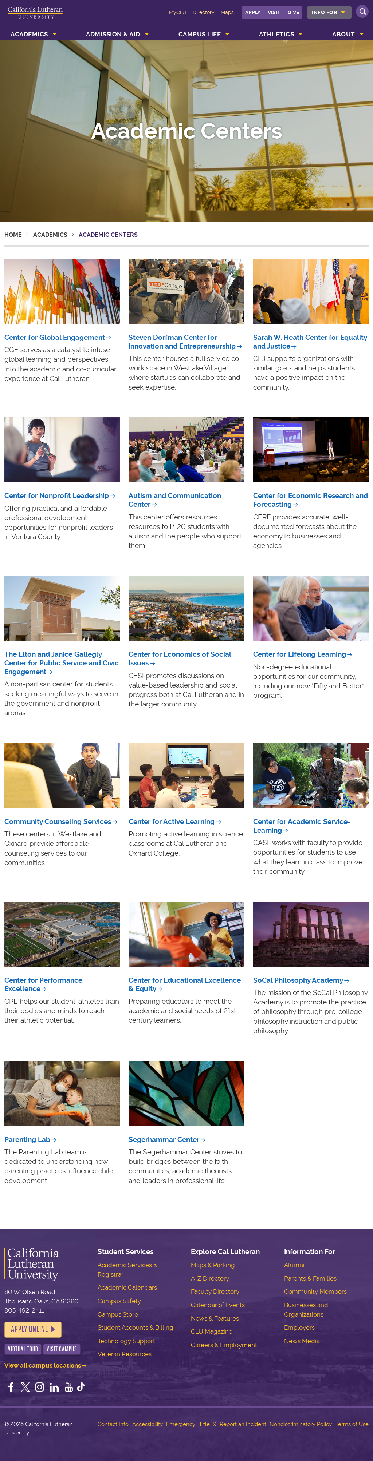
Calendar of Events (218, 1305)
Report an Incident (243, 1424)
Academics (29, 34)
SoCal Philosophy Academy (298, 980)
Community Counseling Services (57, 821)
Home (13, 234)
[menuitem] (329, 12)
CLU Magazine (211, 1331)
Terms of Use (352, 1424)
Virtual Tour (23, 1349)
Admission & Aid (113, 34)
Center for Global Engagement (54, 337)
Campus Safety (119, 1301)
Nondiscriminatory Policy (301, 1424)
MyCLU (177, 12)
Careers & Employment (224, 1345)
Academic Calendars (127, 1287)
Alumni (294, 1265)
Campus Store (118, 1314)
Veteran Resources (125, 1354)
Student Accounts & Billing (135, 1327)
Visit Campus (62, 1349)
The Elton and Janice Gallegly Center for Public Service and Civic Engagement (61, 663)
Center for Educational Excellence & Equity (185, 984)
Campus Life (199, 34)
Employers (299, 1327)
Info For (324, 12)
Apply (252, 12)
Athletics (276, 34)
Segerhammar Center (164, 1139)
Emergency (180, 1424)
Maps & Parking (213, 1265)
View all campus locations (42, 1365)
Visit (274, 12)
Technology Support (126, 1341)
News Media (302, 1341)
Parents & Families (310, 1278)
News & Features (215, 1318)
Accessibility (147, 1424)
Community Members (315, 1291)
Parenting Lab (27, 1139)
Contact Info (113, 1424)
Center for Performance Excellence (43, 984)
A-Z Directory (210, 1278)
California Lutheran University (35, 17)
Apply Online (29, 1329)
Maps (227, 12)
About (343, 34)
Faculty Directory (215, 1291)
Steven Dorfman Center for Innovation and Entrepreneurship (182, 341)
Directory (204, 12)
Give (293, 12)
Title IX (207, 1424)
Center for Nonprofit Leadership (56, 495)
